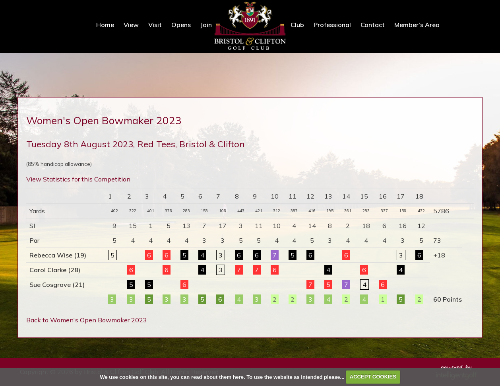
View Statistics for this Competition (78, 179)
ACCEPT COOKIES (373, 377)
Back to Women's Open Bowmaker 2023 (86, 320)
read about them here (217, 377)
